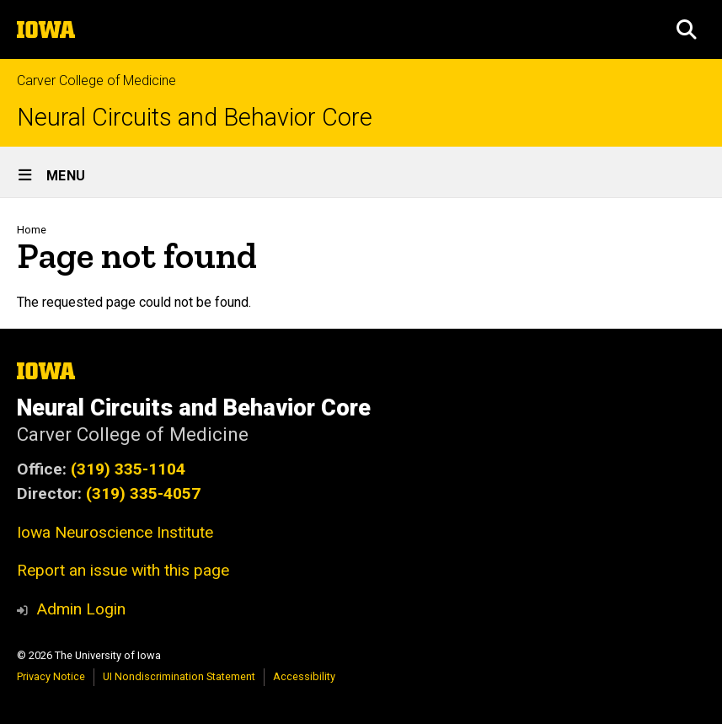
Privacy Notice (51, 676)
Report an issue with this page (123, 570)
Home (31, 229)
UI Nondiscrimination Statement (179, 676)
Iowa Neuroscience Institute (115, 532)
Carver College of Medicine (96, 80)
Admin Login (81, 609)
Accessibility (304, 676)
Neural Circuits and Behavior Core (194, 117)
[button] (686, 29)
